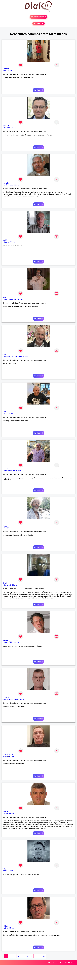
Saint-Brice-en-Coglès (10, 699)
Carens (5, 526)
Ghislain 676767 (8, 755)
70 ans (16, 185)
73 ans (9, 71)
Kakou (5, 412)
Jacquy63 (6, 812)
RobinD (5, 926)
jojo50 (5, 240)
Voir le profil (38, 90)
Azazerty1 (6, 697)
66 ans (11, 413)
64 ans (14, 528)
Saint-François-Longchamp (12, 356)
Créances (6, 242)
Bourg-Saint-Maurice (10, 299)
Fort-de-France (8, 185)
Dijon (4, 71)
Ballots (5, 413)
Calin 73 (5, 354)
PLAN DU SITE (62, 962)
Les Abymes (7, 528)
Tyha (4, 869)
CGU (53, 962)
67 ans (25, 356)
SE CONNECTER (38, 23)
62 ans (11, 814)
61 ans (20, 299)
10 (44, 956)
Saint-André (7, 585)
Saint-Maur (6, 128)
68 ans (14, 128)
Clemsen (6, 69)
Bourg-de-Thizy (8, 642)
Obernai (5, 756)
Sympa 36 (6, 126)
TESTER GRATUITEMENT (38, 17)
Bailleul (5, 814)
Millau (5, 871)
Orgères (5, 928)
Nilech (5, 583)
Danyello (6, 183)
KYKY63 (5, 469)
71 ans (12, 242)
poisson (5, 640)
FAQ (49, 962)
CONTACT (71, 962)
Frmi (4, 297)
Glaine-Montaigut (9, 471)
